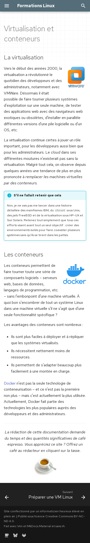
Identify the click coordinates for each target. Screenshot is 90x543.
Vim (20, 526)
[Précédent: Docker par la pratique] (6, 496)
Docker (10, 383)
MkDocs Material (39, 526)
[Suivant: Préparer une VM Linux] (56, 496)
